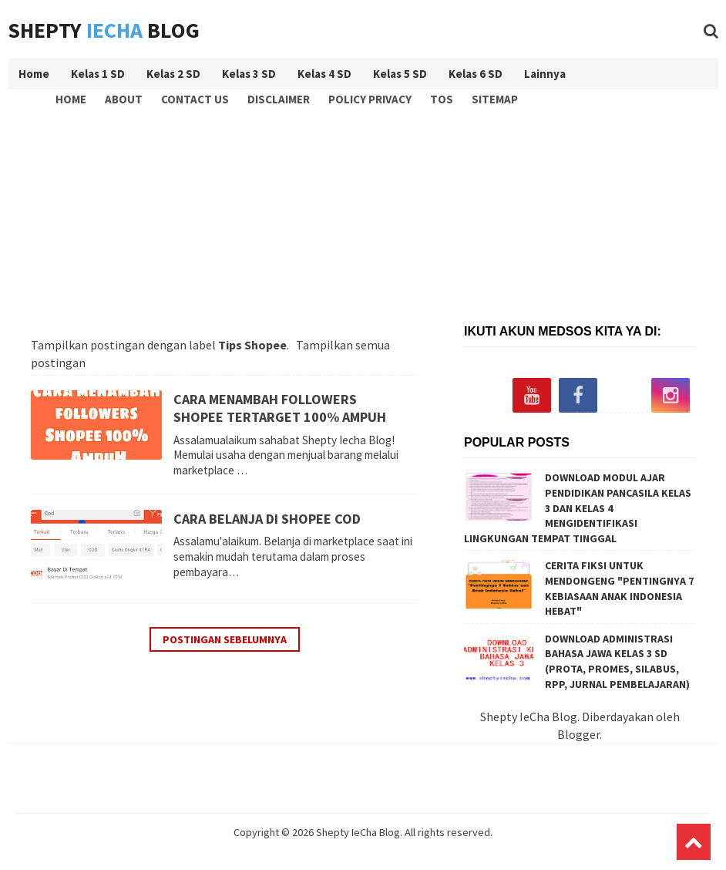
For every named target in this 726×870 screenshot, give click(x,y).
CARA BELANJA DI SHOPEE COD (267, 519)
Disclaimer (278, 99)
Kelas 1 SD (98, 73)
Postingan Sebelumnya (225, 639)
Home (70, 99)
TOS (441, 99)
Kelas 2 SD (173, 73)
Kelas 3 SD (249, 73)
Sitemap (495, 99)
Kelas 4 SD (324, 73)
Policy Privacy (370, 99)
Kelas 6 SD (475, 73)
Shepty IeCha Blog (358, 832)
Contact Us (195, 99)
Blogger (578, 734)
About (124, 99)
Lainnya (545, 73)
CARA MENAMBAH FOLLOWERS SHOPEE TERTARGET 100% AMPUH (279, 408)
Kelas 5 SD (400, 73)
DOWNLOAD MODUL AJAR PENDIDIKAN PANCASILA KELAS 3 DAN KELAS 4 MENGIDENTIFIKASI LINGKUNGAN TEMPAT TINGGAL (577, 507)
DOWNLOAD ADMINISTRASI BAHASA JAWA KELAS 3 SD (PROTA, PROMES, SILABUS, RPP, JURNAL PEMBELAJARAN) (617, 661)
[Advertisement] (367, 213)
